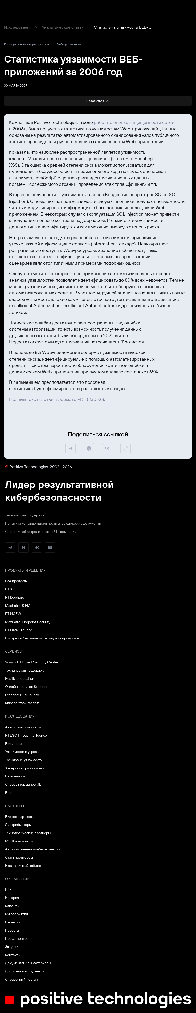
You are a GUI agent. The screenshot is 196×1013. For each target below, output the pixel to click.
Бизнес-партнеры (19, 816)
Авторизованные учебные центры (32, 849)
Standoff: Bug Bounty (22, 695)
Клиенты (12, 906)
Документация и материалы (28, 963)
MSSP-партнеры (19, 841)
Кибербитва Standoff (22, 703)
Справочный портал (21, 979)
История (12, 897)
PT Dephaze (14, 597)
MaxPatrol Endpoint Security (27, 622)
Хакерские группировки (25, 768)
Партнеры (14, 806)
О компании (17, 878)
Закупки (11, 946)
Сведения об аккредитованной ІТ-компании (41, 531)
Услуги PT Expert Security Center (31, 662)
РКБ (8, 889)
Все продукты (16, 581)
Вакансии (13, 922)
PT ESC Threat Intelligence (26, 735)
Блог (9, 792)
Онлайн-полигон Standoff (26, 686)
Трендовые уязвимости (24, 760)
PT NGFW (13, 613)
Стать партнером (19, 857)
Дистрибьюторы (18, 824)
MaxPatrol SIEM (17, 605)
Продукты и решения (25, 570)
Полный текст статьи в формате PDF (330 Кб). (57, 399)
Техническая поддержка (24, 515)
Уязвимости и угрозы (22, 751)
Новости (12, 930)
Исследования (17, 27)
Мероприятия (16, 914)
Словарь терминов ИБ (23, 784)
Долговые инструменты (24, 971)
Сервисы (13, 651)
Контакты (12, 955)
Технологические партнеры (28, 833)
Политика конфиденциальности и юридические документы (53, 523)
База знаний (15, 776)
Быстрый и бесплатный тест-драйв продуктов (42, 638)
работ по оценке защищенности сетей (134, 122)
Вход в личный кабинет (24, 865)
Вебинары (13, 743)
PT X (9, 589)
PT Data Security (18, 630)
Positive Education (19, 678)
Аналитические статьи (63, 27)
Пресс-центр (16, 938)
